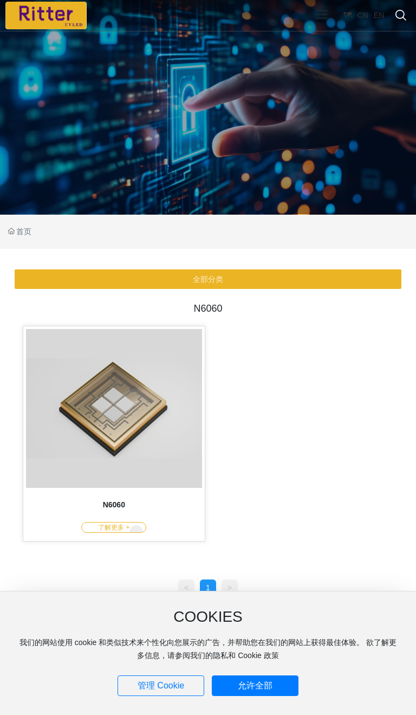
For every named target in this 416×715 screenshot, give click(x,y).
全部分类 (208, 279)
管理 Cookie (161, 685)
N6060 (114, 504)
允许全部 (255, 685)
